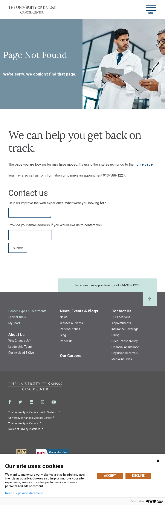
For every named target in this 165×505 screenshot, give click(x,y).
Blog (63, 335)
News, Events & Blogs (79, 311)
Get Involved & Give (21, 352)
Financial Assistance (125, 347)
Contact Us (121, 311)
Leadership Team (20, 346)
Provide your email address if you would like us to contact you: (55, 225)
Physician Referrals (125, 353)
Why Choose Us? (19, 340)
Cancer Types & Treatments (27, 311)
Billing (115, 335)
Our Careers (70, 355)
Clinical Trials (17, 317)
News (63, 317)
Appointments (121, 323)
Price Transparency (125, 341)
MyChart (14, 323)
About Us (16, 334)
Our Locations (121, 317)
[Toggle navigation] (151, 9)
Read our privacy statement (24, 493)
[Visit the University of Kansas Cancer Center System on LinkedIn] (31, 402)
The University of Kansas (23, 423)
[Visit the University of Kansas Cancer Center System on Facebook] (9, 402)
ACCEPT (110, 475)
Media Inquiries (122, 359)
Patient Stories (70, 329)
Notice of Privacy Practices (24, 429)
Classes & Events (71, 323)
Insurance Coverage (125, 329)
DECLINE (138, 475)
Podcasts (66, 341)
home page (143, 164)
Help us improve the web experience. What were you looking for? (57, 203)
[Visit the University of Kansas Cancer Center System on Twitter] (20, 402)
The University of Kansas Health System (32, 412)
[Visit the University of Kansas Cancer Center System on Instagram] (42, 402)
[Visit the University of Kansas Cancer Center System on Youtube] (54, 402)
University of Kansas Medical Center (30, 417)
